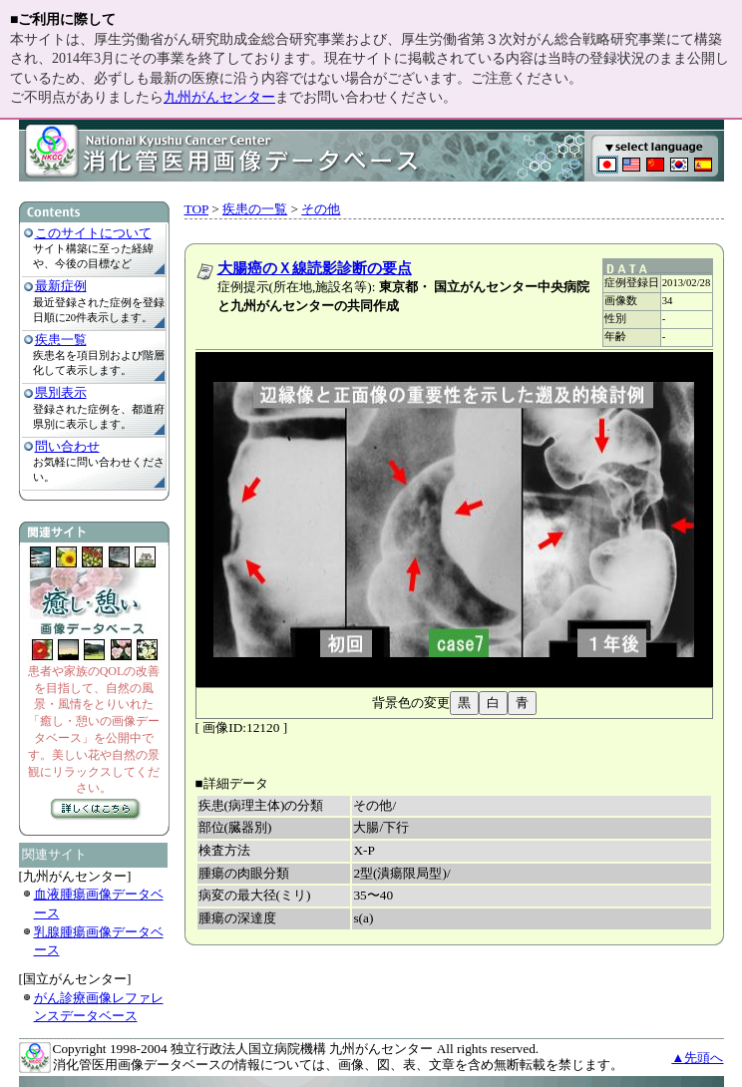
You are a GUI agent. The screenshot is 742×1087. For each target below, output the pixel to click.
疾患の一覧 (254, 208)
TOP (196, 208)
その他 (320, 208)
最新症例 (61, 285)
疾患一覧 (61, 339)
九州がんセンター (219, 97)
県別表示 (61, 392)
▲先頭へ (697, 1057)
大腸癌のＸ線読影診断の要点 (314, 268)
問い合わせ (67, 446)
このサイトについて (93, 232)
